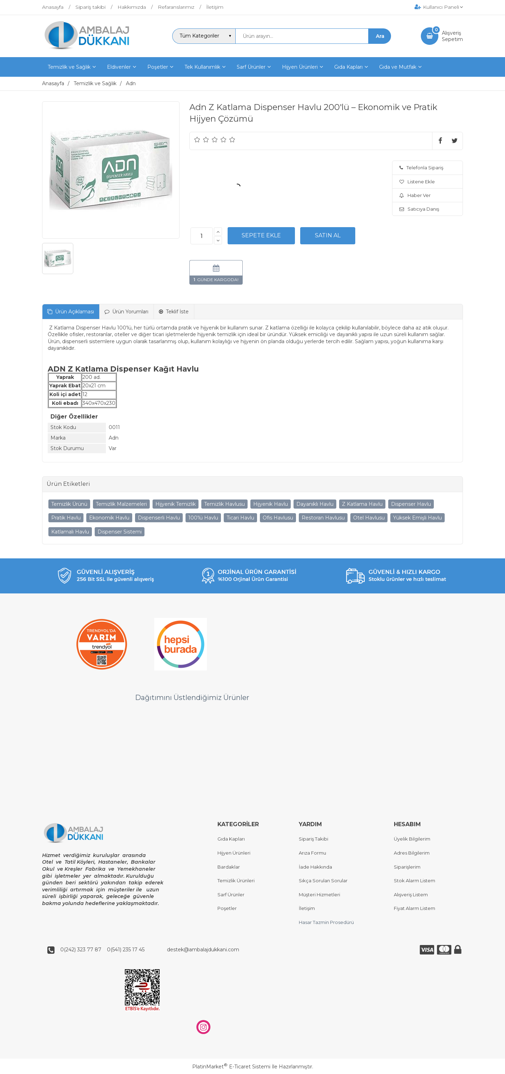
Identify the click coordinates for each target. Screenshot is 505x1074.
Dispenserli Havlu (159, 518)
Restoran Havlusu (323, 518)
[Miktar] (201, 235)
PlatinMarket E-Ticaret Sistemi (231, 1066)
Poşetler (227, 908)
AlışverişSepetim (452, 36)
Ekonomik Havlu (109, 518)
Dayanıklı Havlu (315, 504)
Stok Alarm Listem (414, 881)
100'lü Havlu (203, 518)
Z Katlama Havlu (362, 504)
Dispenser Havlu (411, 504)
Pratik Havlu (66, 518)
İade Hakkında (315, 867)
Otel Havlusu (369, 518)
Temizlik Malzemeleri (121, 504)
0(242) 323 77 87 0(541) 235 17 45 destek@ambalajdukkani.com (147, 950)
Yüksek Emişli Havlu (417, 518)
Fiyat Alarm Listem (414, 908)
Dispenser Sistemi (119, 532)
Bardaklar (228, 867)
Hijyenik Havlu (270, 504)
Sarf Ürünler (230, 894)
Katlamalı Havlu (70, 532)
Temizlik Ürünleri (236, 881)
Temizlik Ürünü (69, 504)
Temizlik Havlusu (224, 504)
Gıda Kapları (231, 839)
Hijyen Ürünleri (233, 853)
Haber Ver (415, 195)
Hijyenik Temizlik (175, 504)
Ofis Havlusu (278, 518)
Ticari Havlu (240, 518)
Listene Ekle (417, 181)
